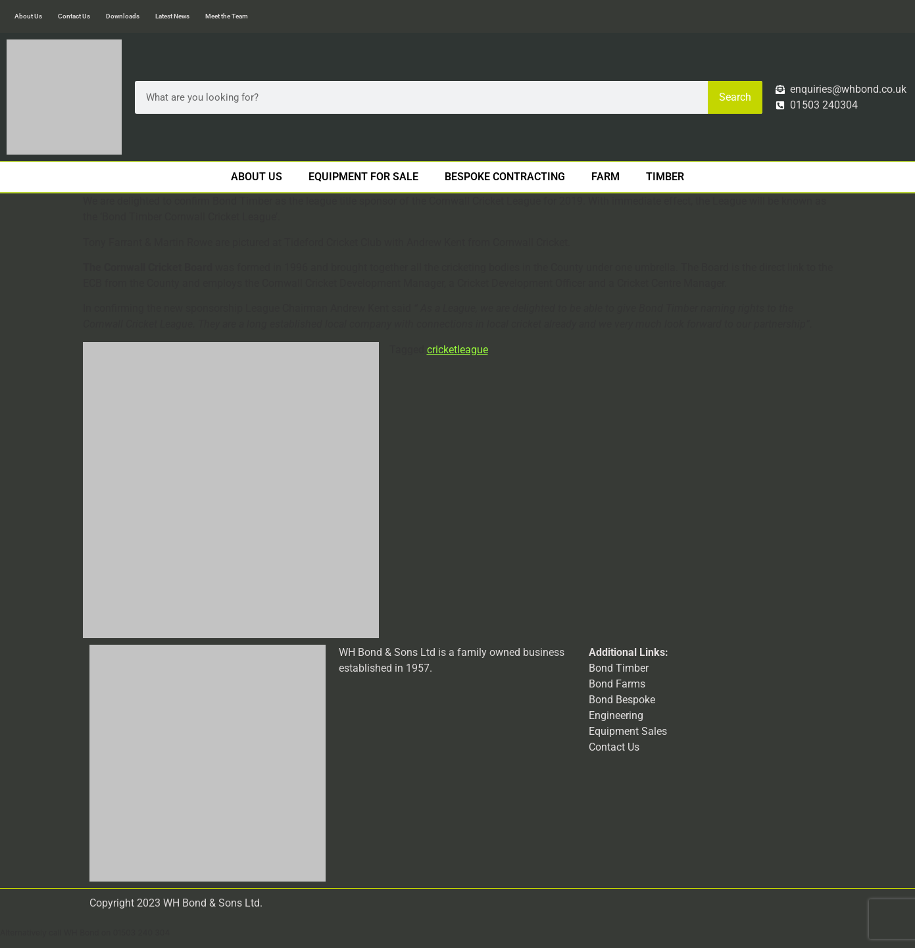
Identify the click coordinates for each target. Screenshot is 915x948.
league (472, 349)
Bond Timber (619, 668)
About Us (28, 16)
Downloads (122, 16)
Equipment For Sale (363, 176)
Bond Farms (617, 684)
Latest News (172, 16)
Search (735, 97)
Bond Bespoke (622, 699)
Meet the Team (226, 16)
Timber (665, 176)
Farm (605, 176)
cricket (442, 349)
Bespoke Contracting (505, 176)
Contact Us (74, 16)
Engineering (616, 715)
